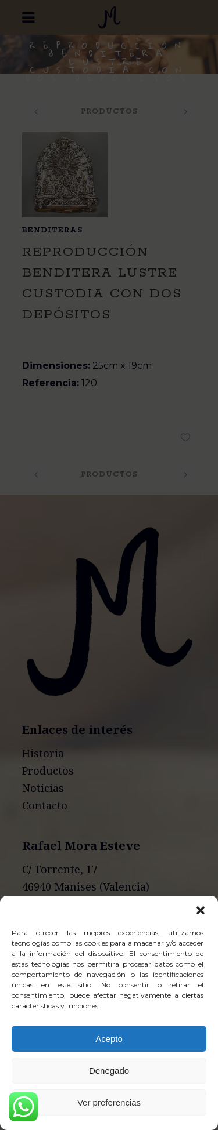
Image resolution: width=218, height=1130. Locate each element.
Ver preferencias (109, 1102)
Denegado (109, 1071)
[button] (200, 910)
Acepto (109, 1039)
